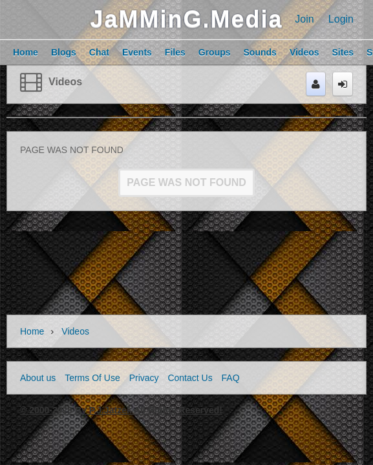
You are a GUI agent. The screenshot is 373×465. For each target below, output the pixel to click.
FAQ (231, 378)
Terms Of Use (92, 378)
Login (341, 19)
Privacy (144, 378)
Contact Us (189, 378)
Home (32, 331)
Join (304, 19)
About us (38, 378)
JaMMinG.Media (186, 19)
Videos (65, 81)
